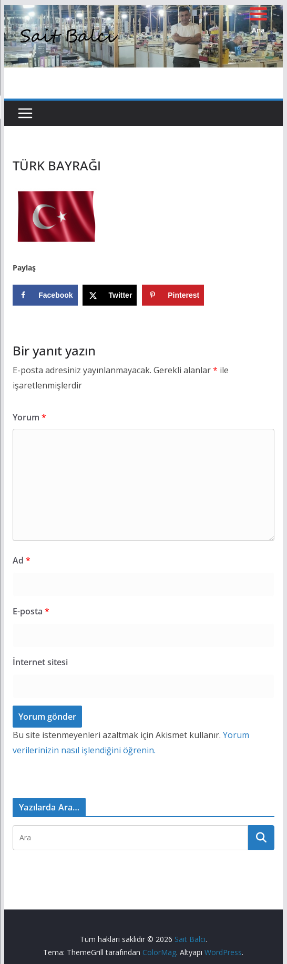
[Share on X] (110, 295)
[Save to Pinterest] (173, 295)
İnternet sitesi (40, 662)
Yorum (29, 417)
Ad (21, 560)
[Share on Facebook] (45, 295)
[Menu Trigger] (258, 19)
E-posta (31, 611)
